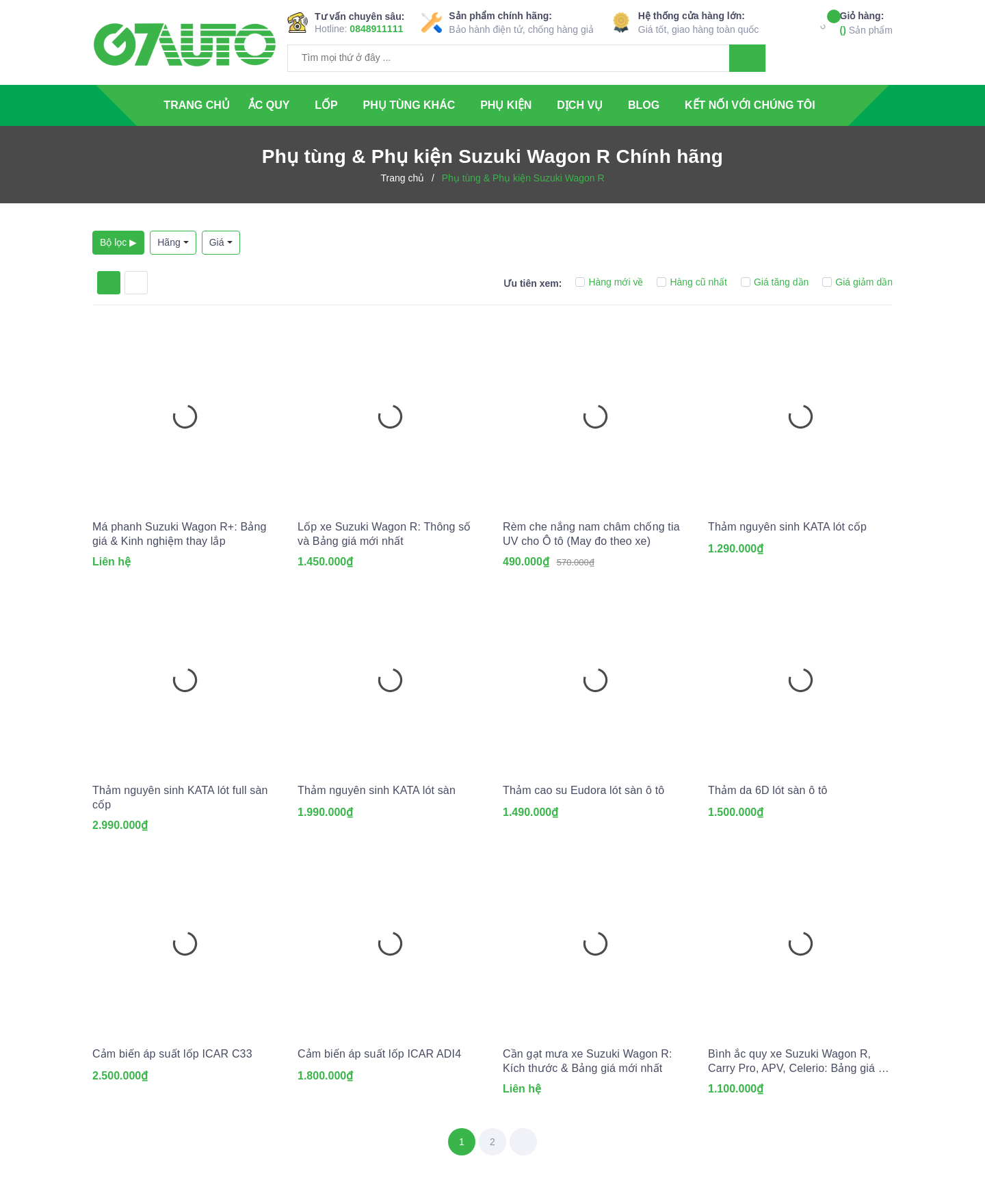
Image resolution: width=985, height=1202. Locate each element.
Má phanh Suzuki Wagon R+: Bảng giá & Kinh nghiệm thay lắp (179, 534)
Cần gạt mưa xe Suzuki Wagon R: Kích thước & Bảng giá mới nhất (587, 1061)
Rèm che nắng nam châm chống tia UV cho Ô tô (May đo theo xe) (591, 534)
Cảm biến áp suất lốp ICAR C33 (172, 1054)
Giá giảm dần (857, 282)
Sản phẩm (866, 22)
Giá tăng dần (775, 282)
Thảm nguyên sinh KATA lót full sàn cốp (180, 797)
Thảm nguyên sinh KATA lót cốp (787, 527)
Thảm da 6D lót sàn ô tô (768, 790)
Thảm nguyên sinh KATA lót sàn (377, 790)
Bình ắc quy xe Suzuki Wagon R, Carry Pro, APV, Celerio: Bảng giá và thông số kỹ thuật (799, 1061)
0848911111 (376, 28)
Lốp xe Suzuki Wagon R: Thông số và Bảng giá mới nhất (384, 534)
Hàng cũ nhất (692, 282)
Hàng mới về (609, 282)
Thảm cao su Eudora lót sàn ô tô (583, 790)
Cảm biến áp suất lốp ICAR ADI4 (379, 1054)
